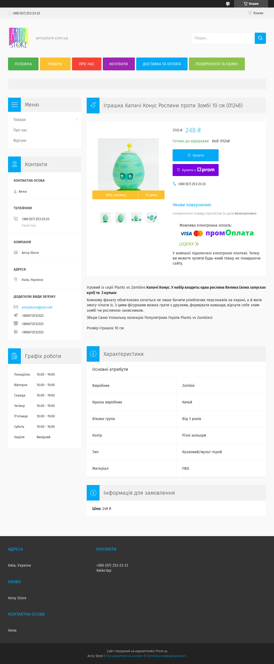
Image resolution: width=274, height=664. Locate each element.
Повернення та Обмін (217, 64)
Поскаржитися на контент (124, 656)
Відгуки (19, 140)
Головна (23, 64)
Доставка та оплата (162, 64)
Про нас (87, 64)
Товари (54, 64)
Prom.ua (161, 651)
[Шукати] (260, 38)
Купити (198, 155)
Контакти (118, 64)
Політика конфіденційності (166, 656)
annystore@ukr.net (37, 307)
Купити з (198, 169)
